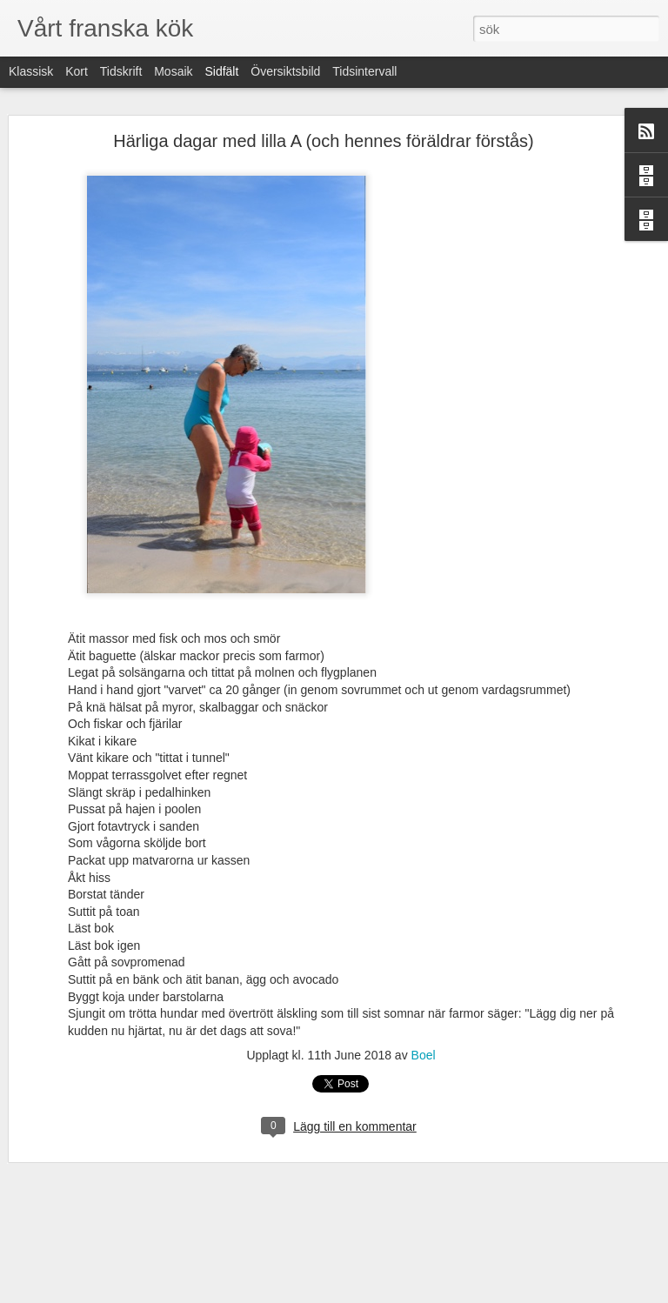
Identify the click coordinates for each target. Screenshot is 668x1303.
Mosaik (173, 71)
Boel (423, 1055)
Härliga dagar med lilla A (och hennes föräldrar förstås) (323, 140)
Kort (76, 71)
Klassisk (31, 71)
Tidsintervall (364, 71)
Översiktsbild (285, 71)
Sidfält (221, 71)
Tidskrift (121, 71)
